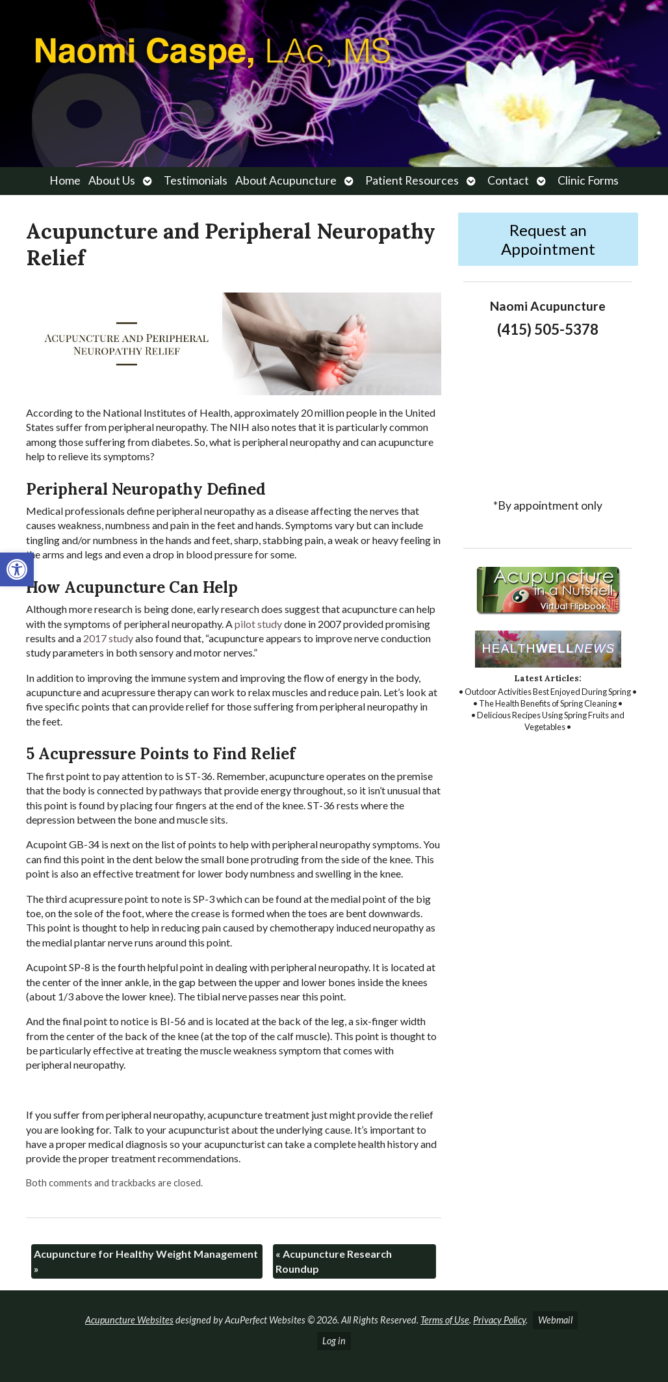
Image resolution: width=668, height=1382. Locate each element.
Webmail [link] (555, 1319)
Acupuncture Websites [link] (129, 1319)
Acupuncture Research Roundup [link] (334, 1260)
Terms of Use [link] (444, 1319)
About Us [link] (111, 180)
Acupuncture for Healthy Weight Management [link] (146, 1260)
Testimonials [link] (195, 180)
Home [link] (65, 180)
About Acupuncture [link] (286, 180)
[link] (17, 569)
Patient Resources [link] (412, 180)
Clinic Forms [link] (588, 180)
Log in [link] (334, 1340)
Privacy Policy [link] (499, 1319)
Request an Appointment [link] (548, 239)
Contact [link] (508, 180)
